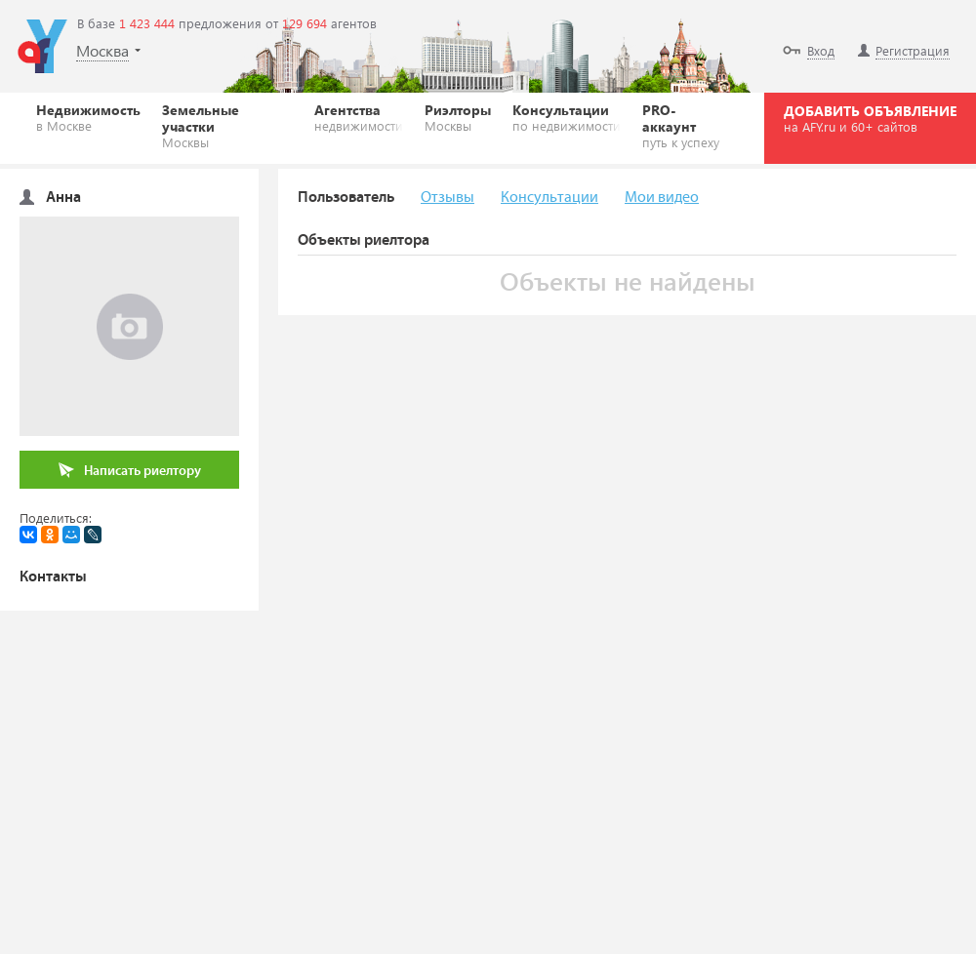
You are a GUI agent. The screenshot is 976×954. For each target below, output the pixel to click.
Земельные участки (227, 125)
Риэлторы (458, 117)
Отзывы (447, 197)
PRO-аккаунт (685, 125)
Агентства (358, 117)
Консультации (566, 117)
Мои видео (662, 197)
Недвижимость (88, 117)
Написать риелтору (130, 470)
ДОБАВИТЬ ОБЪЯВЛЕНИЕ (870, 118)
